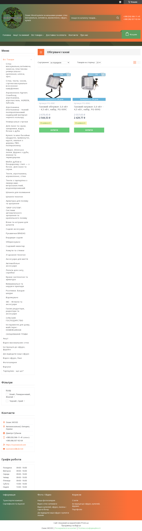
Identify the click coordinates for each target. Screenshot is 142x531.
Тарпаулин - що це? (13, 371)
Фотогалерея (10, 362)
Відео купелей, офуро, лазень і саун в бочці (52, 508)
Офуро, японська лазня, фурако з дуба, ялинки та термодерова (17, 153)
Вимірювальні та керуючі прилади (15, 285)
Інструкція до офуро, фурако (14, 348)
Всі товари (36, 35)
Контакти (73, 35)
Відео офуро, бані (12, 358)
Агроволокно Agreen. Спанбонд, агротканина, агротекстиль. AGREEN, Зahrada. (18, 97)
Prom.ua (85, 523)
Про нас (84, 35)
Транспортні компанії (13, 500)
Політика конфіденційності (89, 528)
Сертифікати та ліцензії (14, 503)
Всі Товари (8, 59)
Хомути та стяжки (15, 250)
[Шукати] (118, 18)
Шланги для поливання (18, 192)
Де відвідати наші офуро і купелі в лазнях (53, 513)
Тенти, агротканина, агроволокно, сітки (16, 174)
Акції (5, 338)
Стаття (75, 500)
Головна (7, 35)
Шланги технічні (14, 196)
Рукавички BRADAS (16, 233)
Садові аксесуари (15, 229)
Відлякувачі (12, 297)
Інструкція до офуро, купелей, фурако (86, 505)
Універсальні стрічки (17, 121)
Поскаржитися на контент (65, 528)
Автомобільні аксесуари (13, 264)
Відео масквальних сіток (16, 342)
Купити (54, 130)
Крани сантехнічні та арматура (17, 278)
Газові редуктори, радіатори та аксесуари (15, 311)
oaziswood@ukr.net (14, 449)
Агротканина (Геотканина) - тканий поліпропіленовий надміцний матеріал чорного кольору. (17, 112)
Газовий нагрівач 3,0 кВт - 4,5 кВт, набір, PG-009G (89, 108)
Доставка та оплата (56, 35)
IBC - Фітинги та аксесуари (14, 303)
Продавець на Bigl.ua (71, 525)
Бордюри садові (14, 237)
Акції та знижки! (21, 35)
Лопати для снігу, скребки (15, 271)
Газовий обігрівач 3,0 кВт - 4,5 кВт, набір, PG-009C (53, 108)
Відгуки (7, 366)
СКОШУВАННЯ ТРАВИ (17, 334)
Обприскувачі (13, 242)
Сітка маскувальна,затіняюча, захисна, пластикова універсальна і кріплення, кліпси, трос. (18, 70)
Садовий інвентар (15, 246)
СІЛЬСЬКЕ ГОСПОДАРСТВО (14, 319)
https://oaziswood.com (16, 445)
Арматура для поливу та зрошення (17, 202)
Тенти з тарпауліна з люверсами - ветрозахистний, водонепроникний (16, 184)
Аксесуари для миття (17, 259)
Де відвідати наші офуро (16, 354)
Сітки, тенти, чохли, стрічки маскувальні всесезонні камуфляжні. (16, 84)
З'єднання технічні (16, 254)
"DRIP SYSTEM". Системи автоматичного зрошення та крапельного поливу (16, 212)
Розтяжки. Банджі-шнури (15, 292)
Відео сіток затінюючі (47, 503)
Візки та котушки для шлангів (17, 223)
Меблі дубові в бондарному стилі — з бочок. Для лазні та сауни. (18, 165)
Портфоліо (77, 509)
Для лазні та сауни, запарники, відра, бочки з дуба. (16, 128)
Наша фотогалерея (46, 500)
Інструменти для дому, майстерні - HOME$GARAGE (18, 327)
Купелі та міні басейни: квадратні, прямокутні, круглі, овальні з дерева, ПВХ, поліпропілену (18, 140)
